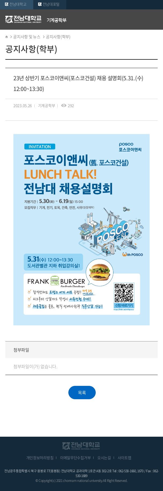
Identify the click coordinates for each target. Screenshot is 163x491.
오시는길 (104, 457)
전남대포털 (51, 4)
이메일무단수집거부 (75, 457)
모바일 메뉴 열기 (155, 19)
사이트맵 (124, 457)
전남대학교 (18, 4)
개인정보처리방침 (40, 457)
